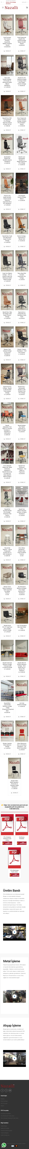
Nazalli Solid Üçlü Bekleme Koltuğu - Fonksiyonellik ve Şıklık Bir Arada (7, 665)
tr (1, 2)
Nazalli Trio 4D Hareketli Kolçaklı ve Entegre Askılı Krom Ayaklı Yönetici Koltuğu (21, 81)
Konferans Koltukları (22, 837)
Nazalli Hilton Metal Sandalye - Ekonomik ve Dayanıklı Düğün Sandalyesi (14, 784)
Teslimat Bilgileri (5, 1132)
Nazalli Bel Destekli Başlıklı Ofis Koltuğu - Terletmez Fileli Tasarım (7, 512)
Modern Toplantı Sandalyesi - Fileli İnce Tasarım (21, 351)
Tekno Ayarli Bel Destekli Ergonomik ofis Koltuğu (22, 276)
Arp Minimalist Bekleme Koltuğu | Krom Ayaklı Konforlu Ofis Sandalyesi (22, 590)
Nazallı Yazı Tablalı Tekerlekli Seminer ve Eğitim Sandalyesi (22, 511)
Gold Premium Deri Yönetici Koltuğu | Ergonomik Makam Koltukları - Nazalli (7, 41)
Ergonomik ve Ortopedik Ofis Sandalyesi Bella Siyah (21, 314)
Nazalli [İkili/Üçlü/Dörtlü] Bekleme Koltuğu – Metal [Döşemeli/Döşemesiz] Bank (8, 707)
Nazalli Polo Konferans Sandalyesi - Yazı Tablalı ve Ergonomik (21, 469)
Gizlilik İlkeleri (4, 1126)
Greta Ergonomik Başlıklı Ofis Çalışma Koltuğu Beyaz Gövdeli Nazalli (21, 40)
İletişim (2, 1105)
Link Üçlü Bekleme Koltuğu (21, 703)
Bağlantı (24, 2)
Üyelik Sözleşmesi (5, 1135)
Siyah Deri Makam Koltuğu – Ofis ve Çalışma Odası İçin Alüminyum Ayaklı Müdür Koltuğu (7, 276)
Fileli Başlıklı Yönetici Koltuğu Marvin (22, 197)
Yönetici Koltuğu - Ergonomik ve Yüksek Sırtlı (21, 237)
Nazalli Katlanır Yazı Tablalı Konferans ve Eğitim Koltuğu (22, 428)
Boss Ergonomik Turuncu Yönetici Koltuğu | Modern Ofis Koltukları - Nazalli (21, 121)
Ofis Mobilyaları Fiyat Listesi (14, 871)
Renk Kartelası (4, 1101)
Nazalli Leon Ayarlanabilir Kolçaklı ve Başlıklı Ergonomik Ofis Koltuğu (22, 160)
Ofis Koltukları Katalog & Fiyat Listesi (7, 838)
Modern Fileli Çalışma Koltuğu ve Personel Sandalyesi (7, 352)
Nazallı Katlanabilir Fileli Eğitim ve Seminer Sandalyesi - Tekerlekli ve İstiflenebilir (7, 429)
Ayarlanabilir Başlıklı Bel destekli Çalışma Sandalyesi (7, 159)
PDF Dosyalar (4, 1103)
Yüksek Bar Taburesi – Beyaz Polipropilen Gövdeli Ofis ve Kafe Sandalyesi (7, 551)
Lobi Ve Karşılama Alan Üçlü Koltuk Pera (22, 627)
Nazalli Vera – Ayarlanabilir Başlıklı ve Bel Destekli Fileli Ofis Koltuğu (21, 389)
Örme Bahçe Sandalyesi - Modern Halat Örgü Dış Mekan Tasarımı (22, 551)
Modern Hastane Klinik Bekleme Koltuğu (7, 745)
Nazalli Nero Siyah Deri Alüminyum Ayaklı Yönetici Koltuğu (7, 238)
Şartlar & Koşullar (5, 1128)
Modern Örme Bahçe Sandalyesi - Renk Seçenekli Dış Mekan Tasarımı (7, 590)
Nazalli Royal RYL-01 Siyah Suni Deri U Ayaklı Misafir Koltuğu (7, 628)
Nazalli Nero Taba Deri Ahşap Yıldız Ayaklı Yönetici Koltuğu (7, 314)
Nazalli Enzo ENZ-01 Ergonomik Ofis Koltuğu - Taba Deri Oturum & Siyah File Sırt (7, 121)
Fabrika (2, 1099)
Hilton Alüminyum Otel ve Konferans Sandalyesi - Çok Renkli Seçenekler (22, 746)
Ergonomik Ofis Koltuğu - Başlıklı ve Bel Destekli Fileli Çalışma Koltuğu (7, 389)
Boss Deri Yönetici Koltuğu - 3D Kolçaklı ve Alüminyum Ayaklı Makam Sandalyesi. (7, 81)
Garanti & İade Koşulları (6, 1130)
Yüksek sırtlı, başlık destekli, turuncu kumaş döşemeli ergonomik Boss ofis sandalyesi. (7, 199)
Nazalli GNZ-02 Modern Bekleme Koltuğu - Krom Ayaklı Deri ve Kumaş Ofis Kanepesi (21, 666)
